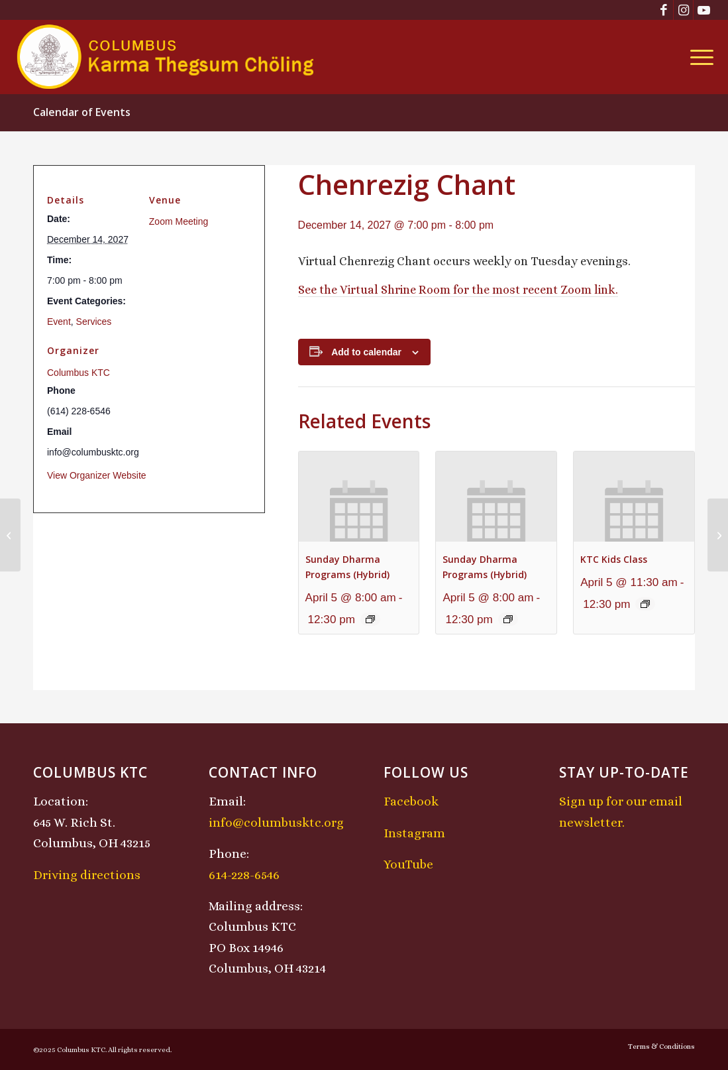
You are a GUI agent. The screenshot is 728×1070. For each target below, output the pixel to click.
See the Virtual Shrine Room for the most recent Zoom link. (458, 289)
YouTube (408, 864)
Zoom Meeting (178, 221)
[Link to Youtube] (703, 10)
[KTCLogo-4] (167, 57)
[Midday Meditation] (717, 535)
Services (94, 321)
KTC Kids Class (613, 559)
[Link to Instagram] (683, 10)
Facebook (411, 801)
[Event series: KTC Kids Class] (645, 604)
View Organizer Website (96, 475)
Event (59, 321)
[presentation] (359, 496)
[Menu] (697, 57)
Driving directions (86, 875)
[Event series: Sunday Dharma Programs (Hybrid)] (370, 619)
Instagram (414, 833)
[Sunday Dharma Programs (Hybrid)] (10, 535)
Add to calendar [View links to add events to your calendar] (366, 352)
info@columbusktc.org (276, 822)
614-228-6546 (244, 875)
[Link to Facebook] (663, 10)
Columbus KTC (78, 372)
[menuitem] (697, 57)
